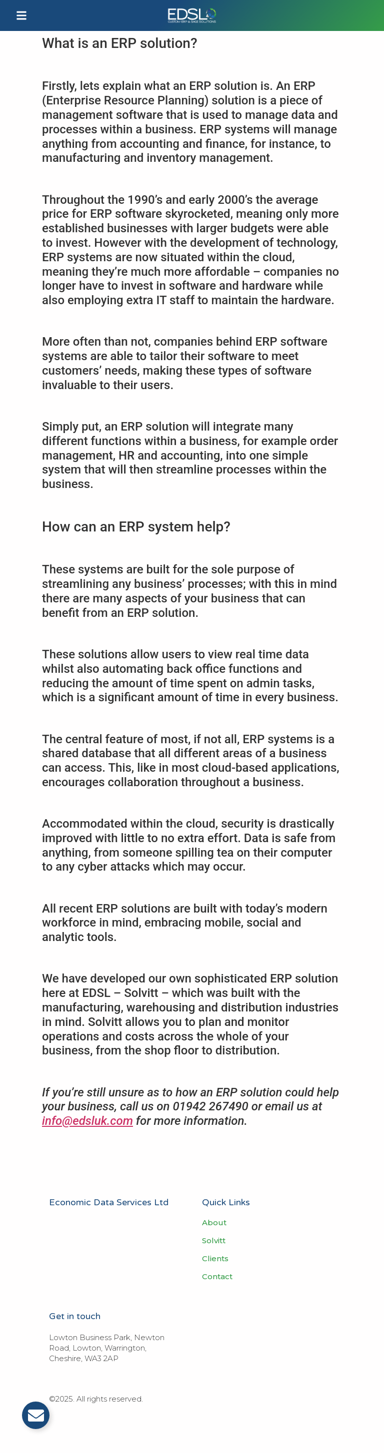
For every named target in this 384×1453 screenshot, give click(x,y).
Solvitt (214, 1240)
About (214, 1222)
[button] (21, 15)
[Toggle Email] (36, 1415)
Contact (217, 1276)
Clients (215, 1258)
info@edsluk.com (87, 1121)
